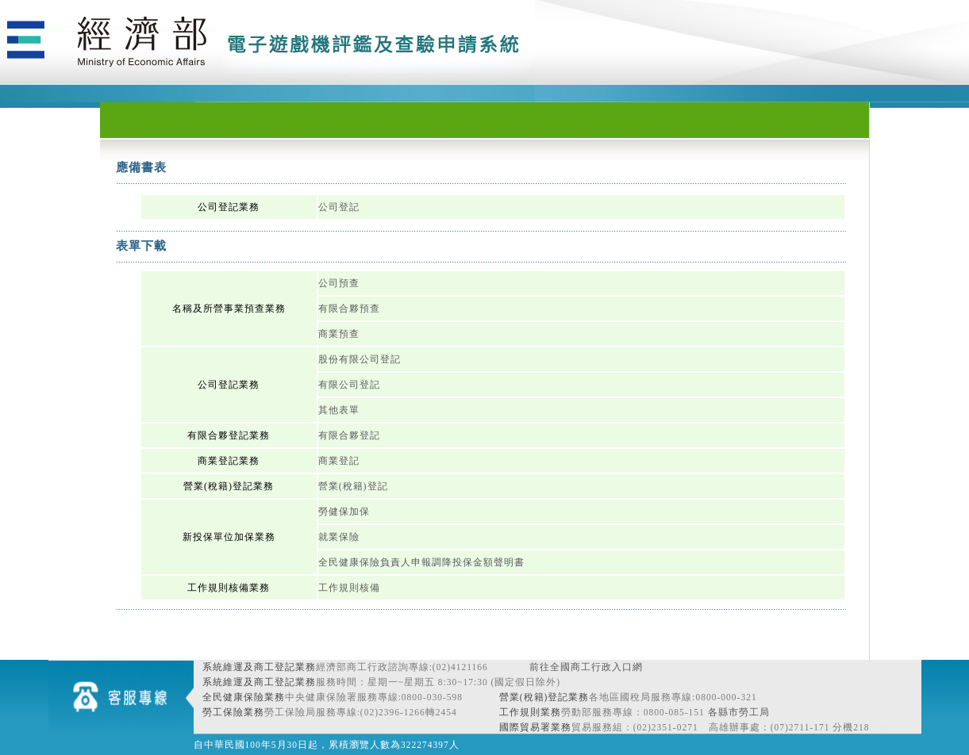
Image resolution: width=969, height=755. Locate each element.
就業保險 (339, 536)
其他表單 (339, 410)
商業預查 (339, 333)
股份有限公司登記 (359, 359)
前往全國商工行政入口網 (586, 667)
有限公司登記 (349, 384)
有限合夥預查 (349, 308)
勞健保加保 (344, 511)
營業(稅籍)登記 (353, 486)
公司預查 (339, 283)
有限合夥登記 (349, 435)
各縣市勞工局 (739, 712)
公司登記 (339, 207)
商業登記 (339, 460)
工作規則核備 (349, 587)
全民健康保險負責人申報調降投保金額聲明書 (421, 562)
